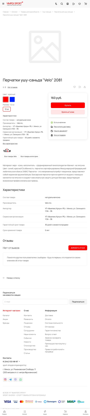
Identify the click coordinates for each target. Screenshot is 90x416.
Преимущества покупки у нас (55, 344)
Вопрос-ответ (51, 334)
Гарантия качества (53, 330)
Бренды (6, 323)
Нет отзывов (12, 87)
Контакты (28, 315)
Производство (30, 349)
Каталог (6, 315)
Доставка (49, 315)
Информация (51, 310)
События (27, 338)
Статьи (27, 353)
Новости (27, 342)
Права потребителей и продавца (54, 350)
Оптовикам (49, 327)
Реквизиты (28, 319)
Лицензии (28, 323)
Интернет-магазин (11, 310)
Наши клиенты (30, 334)
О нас (26, 310)
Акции (5, 319)
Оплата (48, 319)
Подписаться (78, 301)
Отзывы (27, 327)
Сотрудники (29, 330)
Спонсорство (29, 345)
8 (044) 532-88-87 (10, 362)
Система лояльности (54, 323)
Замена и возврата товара (53, 339)
